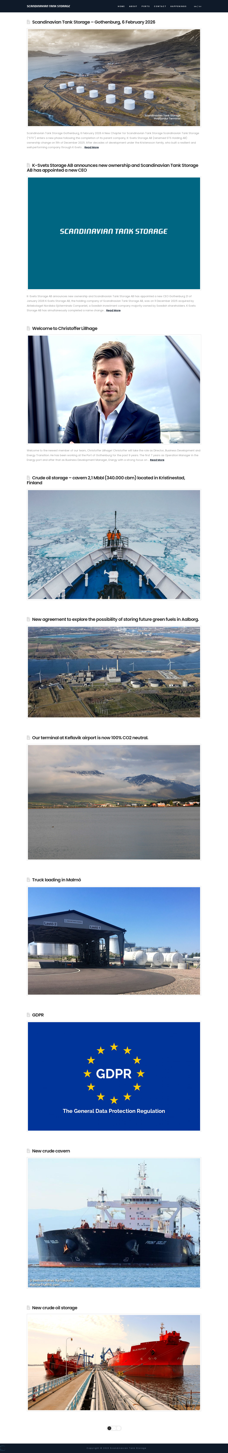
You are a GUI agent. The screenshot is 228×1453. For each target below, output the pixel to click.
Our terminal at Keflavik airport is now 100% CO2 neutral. (90, 738)
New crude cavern (51, 1151)
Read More (91, 147)
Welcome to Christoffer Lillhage (64, 328)
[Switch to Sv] (200, 7)
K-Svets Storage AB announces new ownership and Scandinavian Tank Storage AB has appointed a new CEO (112, 167)
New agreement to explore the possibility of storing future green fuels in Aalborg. (115, 619)
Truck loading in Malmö (56, 880)
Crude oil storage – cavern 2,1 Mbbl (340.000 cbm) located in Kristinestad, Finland (106, 480)
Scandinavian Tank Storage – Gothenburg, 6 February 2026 (93, 22)
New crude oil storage (54, 1308)
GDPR (38, 1015)
